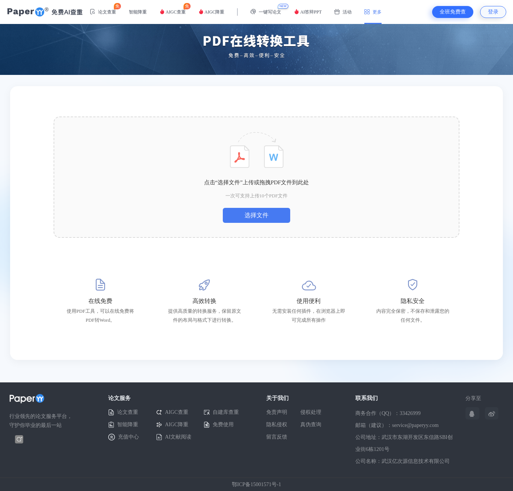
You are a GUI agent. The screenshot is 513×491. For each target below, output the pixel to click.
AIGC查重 (173, 9)
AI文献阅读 (174, 437)
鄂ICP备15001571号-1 (256, 484)
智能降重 (138, 12)
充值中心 (123, 437)
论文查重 (103, 9)
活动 (343, 12)
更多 (373, 12)
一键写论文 (266, 12)
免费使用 (219, 425)
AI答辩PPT (308, 12)
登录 (493, 12)
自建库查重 (221, 412)
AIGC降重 (211, 12)
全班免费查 (453, 12)
